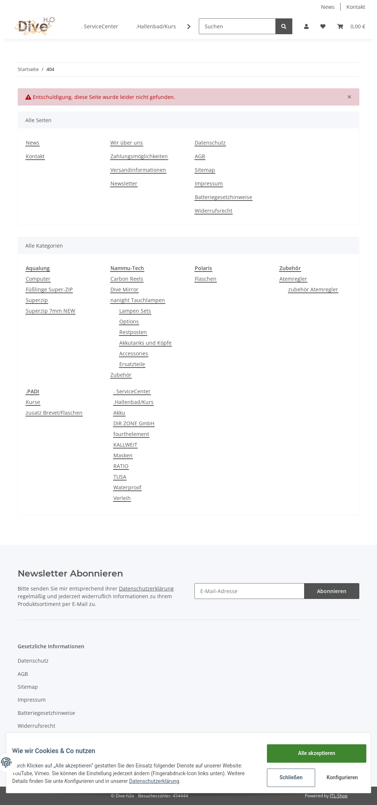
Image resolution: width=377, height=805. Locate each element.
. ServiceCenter (132, 391)
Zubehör (120, 374)
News (328, 6)
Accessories (133, 353)
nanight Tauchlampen (137, 300)
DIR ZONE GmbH (133, 423)
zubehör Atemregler (313, 289)
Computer (38, 278)
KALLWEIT (125, 444)
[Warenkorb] (351, 26)
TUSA (119, 476)
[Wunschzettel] (322, 26)
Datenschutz (210, 142)
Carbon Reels (126, 278)
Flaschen (205, 278)
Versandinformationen (138, 169)
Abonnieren (331, 591)
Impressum (209, 183)
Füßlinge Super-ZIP (49, 289)
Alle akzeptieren (310, 753)
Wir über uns (126, 142)
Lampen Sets (135, 310)
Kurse (33, 401)
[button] (306, 26)
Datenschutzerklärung (196, 781)
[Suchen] (237, 26)
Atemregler (293, 278)
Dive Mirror (124, 289)
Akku (119, 412)
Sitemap (205, 169)
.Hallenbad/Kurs (133, 401)
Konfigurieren (337, 777)
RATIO (120, 465)
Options (129, 321)
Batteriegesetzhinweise (223, 197)
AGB (200, 156)
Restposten (133, 332)
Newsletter (123, 183)
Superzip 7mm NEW (50, 310)
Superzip (37, 300)
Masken (123, 455)
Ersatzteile (132, 364)
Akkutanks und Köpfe (145, 342)
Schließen (285, 777)
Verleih (122, 497)
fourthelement (131, 433)
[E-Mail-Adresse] (249, 591)
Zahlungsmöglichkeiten (139, 156)
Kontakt (355, 6)
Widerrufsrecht (213, 210)
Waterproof (127, 487)
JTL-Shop (339, 795)
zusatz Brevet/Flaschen (54, 412)
